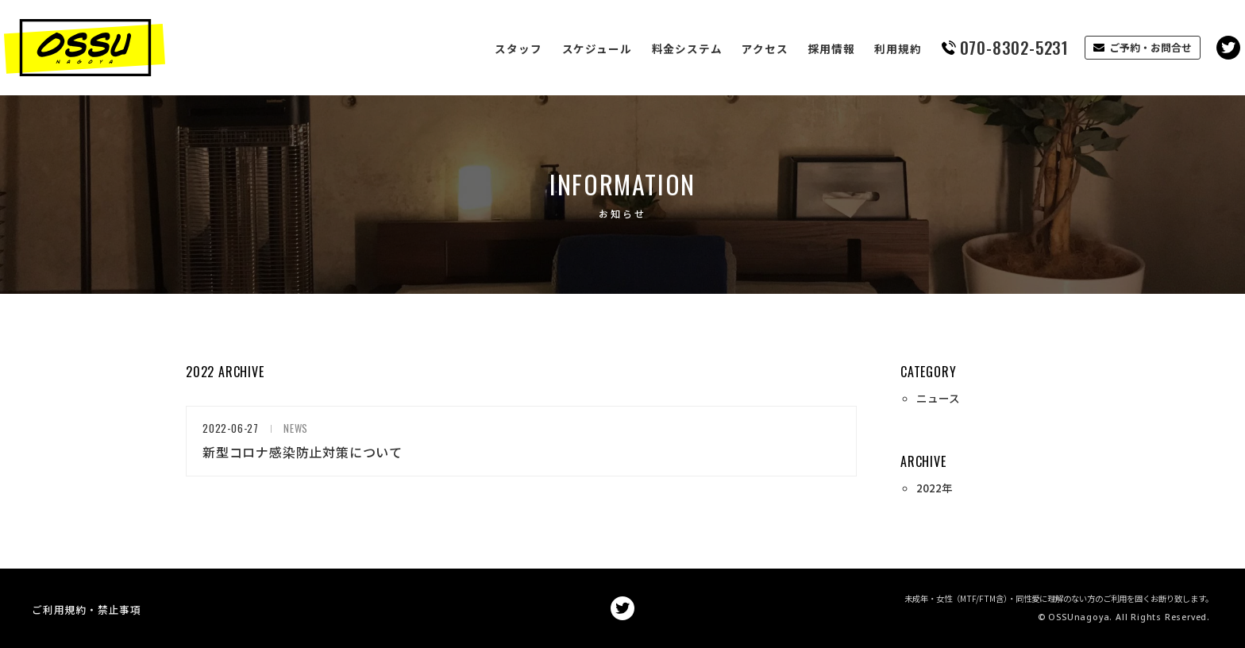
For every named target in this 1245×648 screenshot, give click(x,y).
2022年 (934, 488)
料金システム (660, 48)
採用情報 (804, 48)
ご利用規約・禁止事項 (86, 608)
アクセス (738, 48)
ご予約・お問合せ (1123, 47)
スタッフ (491, 48)
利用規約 (870, 48)
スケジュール (570, 48)
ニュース (938, 398)
